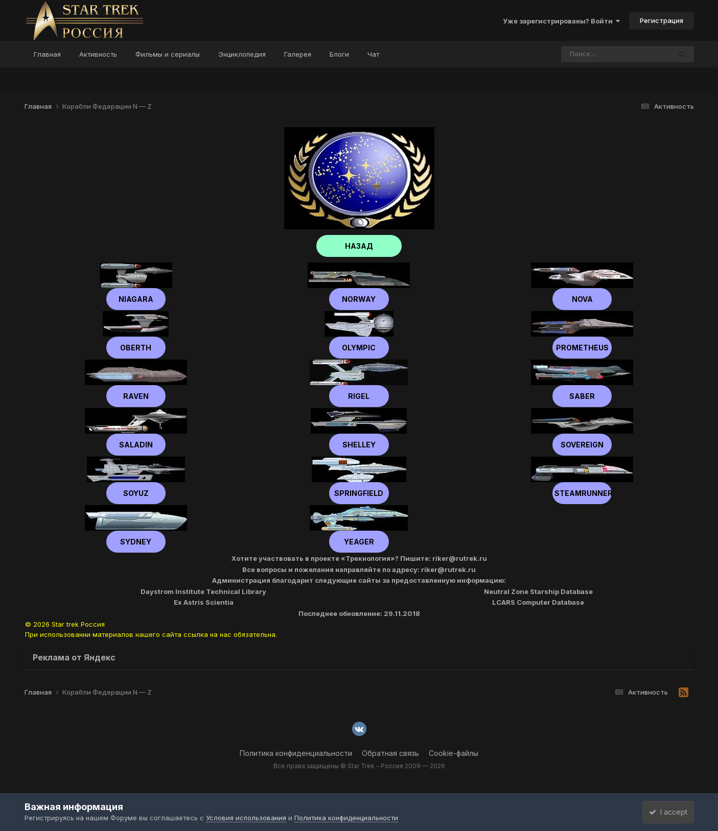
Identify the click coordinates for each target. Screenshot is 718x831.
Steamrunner (582, 493)
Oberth (135, 347)
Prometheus (582, 347)
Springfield (358, 493)
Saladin (136, 444)
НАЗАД (359, 246)
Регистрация (661, 20)
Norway (359, 299)
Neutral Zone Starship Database (538, 591)
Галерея (297, 54)
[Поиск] (597, 54)
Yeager (359, 541)
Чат (373, 54)
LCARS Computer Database (538, 602)
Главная (47, 54)
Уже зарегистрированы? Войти (561, 21)
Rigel (358, 396)
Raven (136, 396)
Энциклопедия (242, 54)
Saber (582, 396)
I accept (663, 812)
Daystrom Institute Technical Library (203, 591)
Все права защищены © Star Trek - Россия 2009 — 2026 (359, 766)
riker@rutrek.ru (459, 558)
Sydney (135, 541)
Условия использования (246, 818)
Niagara (136, 299)
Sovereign (582, 444)
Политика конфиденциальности (296, 753)
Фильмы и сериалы (167, 54)
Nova (582, 299)
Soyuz (136, 493)
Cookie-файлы (453, 753)
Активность (98, 54)
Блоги (339, 54)
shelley (359, 444)
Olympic (359, 347)
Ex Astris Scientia (204, 602)
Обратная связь (390, 753)
